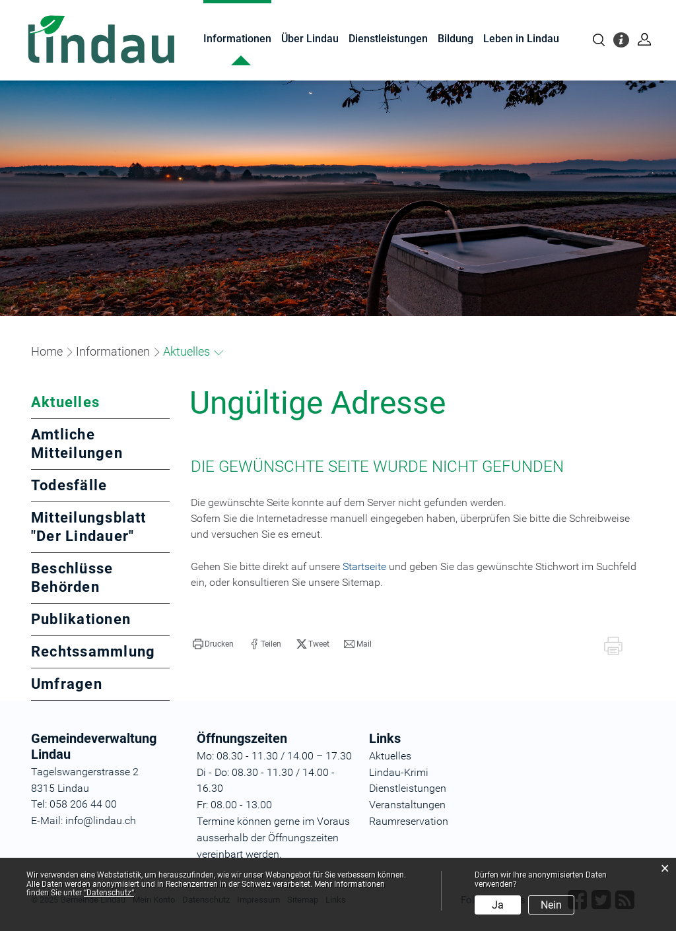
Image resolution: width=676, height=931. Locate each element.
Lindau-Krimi (398, 772)
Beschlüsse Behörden (72, 577)
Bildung (455, 38)
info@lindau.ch (99, 820)
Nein (551, 905)
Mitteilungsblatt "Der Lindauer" (89, 526)
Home (47, 351)
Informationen (237, 38)
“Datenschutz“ (109, 892)
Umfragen (66, 684)
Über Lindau (310, 38)
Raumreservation (408, 821)
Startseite (364, 566)
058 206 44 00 (83, 804)
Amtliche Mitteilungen (77, 443)
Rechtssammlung (93, 651)
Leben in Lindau (521, 38)
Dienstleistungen (388, 38)
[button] (113, 351)
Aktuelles (100, 401)
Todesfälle (69, 485)
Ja (498, 905)
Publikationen (81, 619)
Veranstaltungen (407, 804)
